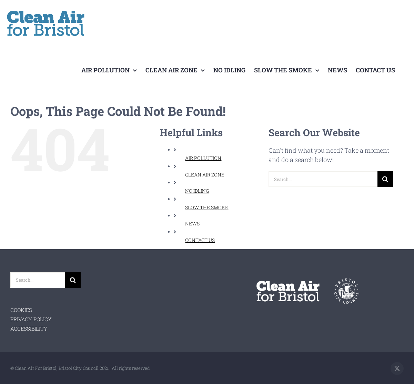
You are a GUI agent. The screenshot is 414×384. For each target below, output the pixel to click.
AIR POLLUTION (203, 158)
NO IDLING (197, 191)
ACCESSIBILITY (29, 328)
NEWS (192, 223)
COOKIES (21, 309)
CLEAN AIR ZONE (204, 174)
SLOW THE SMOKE (206, 207)
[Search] (385, 179)
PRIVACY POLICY (31, 319)
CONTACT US (200, 240)
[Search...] (323, 179)
